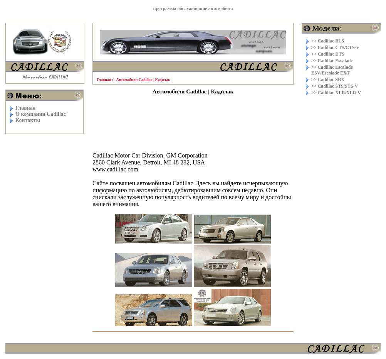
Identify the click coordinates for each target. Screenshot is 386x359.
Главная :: (106, 80)
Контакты (27, 120)
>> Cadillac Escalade (332, 60)
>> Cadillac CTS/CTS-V (335, 47)
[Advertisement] (193, 120)
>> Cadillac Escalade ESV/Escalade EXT (332, 70)
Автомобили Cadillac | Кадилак (143, 80)
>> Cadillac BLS (327, 41)
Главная (25, 108)
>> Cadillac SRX (327, 79)
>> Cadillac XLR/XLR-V (336, 92)
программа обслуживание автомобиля (193, 8)
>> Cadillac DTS (327, 54)
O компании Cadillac (40, 114)
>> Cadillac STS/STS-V (334, 86)
